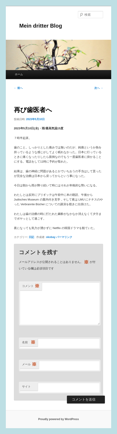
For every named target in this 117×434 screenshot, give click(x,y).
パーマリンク (64, 237)
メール (29, 364)
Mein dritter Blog (38, 26)
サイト (26, 386)
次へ (98, 88)
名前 (28, 342)
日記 (31, 237)
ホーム (19, 74)
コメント (31, 286)
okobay (50, 237)
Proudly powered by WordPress (58, 419)
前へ (18, 88)
